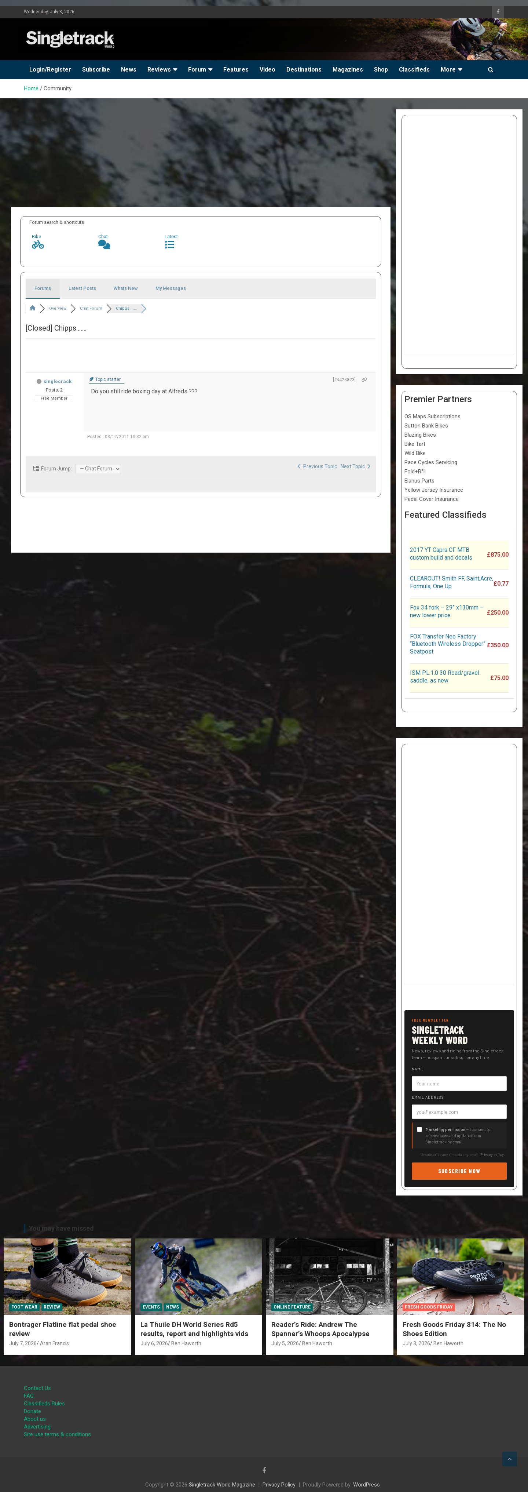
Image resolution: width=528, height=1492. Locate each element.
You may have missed (61, 1228)
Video (267, 69)
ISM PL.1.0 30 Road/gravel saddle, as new (444, 676)
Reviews (159, 69)
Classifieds (414, 69)
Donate (32, 1411)
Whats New (126, 288)
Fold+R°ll (415, 471)
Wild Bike (415, 453)
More (448, 69)
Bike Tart (414, 444)
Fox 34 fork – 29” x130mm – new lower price (447, 611)
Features (236, 69)
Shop (381, 69)
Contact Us (37, 1388)
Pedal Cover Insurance (431, 499)
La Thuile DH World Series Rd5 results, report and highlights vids (194, 1329)
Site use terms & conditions (57, 1434)
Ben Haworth (186, 1343)
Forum (197, 69)
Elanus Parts (419, 480)
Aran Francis (54, 1343)
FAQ (29, 1396)
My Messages (170, 288)
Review (52, 1307)
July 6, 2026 (154, 1343)
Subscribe (96, 69)
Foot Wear (24, 1307)
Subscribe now (459, 1170)
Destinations (304, 69)
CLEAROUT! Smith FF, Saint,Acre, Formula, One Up (451, 582)
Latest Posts (82, 288)
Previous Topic (317, 466)
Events (151, 1307)
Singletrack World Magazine (222, 1484)
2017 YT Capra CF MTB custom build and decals (441, 553)
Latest (171, 236)
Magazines (348, 69)
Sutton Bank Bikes (426, 425)
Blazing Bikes (420, 435)
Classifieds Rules (44, 1403)
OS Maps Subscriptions (432, 416)
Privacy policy (492, 1154)
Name (417, 1069)
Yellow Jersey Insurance (433, 490)
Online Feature (292, 1307)
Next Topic (355, 466)
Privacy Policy (279, 1484)
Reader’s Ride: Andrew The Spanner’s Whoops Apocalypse (320, 1329)
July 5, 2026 (285, 1343)
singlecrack (58, 381)
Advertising (37, 1426)
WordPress (366, 1484)
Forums (42, 288)
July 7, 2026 (23, 1343)
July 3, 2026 (416, 1343)
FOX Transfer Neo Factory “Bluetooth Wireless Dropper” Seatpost (447, 644)
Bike (36, 236)
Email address (428, 1097)
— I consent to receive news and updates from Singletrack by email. (458, 1135)
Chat (103, 236)
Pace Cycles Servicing (430, 462)
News (128, 69)
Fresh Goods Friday (429, 1307)
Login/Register (50, 69)
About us (35, 1419)
